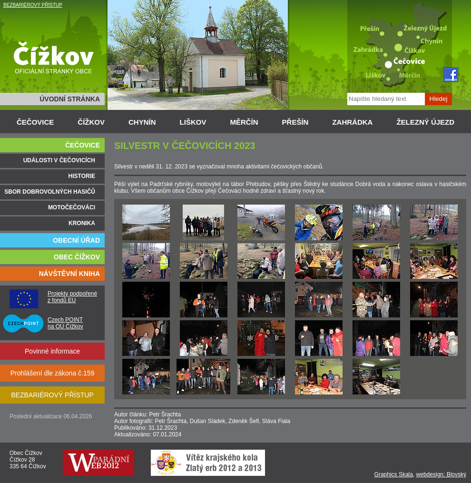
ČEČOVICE (35, 122)
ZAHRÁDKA (352, 122)
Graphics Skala (393, 474)
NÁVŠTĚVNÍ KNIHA (69, 273)
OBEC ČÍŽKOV (77, 257)
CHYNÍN (142, 122)
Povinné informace (52, 351)
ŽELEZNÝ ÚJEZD (425, 122)
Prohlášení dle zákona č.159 (52, 373)
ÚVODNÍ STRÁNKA (69, 99)
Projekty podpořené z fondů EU (72, 297)
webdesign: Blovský (441, 474)
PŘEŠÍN (295, 122)
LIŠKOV (193, 122)
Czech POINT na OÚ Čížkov (65, 323)
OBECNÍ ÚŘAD (76, 240)
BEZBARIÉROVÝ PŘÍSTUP (32, 5)
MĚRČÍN (244, 122)
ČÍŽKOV (91, 122)
